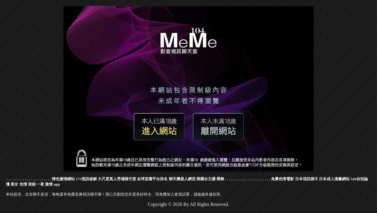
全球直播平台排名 (152, 179)
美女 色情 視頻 (23, 184)
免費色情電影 (282, 179)
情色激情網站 (63, 179)
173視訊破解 (86, 179)
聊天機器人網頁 (182, 179)
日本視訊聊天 (306, 179)
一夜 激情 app (48, 184)
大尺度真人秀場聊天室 (117, 179)
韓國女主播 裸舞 (210, 179)
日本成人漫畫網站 (334, 179)
